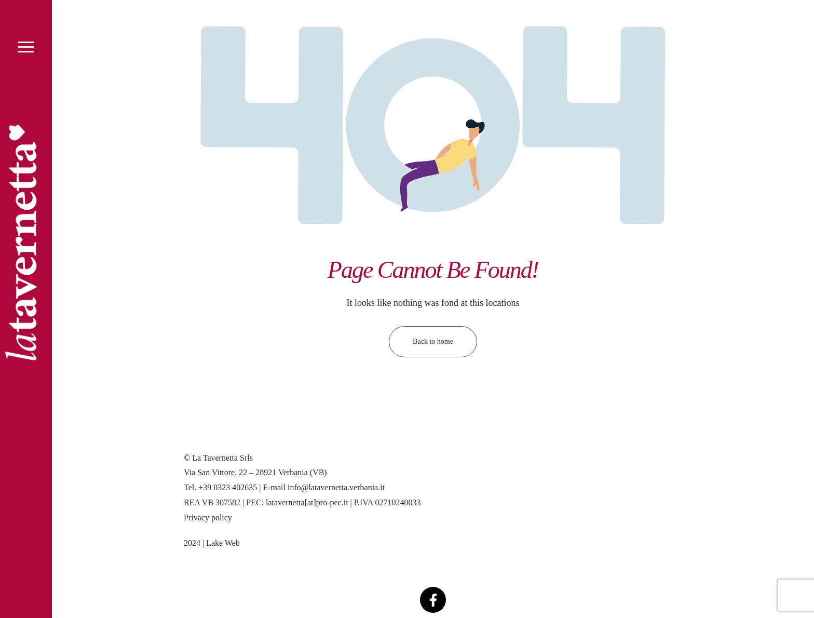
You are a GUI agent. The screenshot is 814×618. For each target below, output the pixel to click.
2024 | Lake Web (212, 543)
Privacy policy (208, 517)
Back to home (433, 341)
